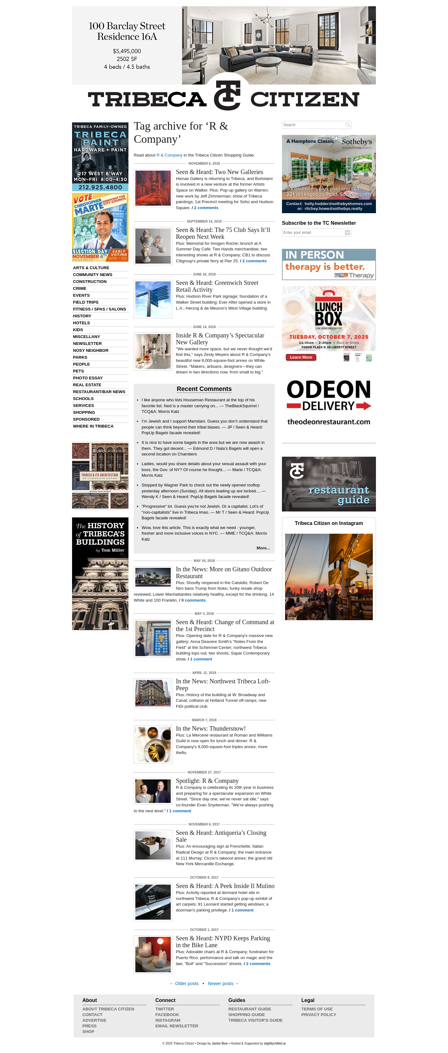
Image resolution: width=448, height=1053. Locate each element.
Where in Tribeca (93, 426)
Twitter (164, 1009)
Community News (92, 274)
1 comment (201, 659)
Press (89, 1026)
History (82, 316)
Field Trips (85, 302)
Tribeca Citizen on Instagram (329, 523)
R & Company (170, 155)
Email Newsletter (176, 1026)
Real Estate (87, 385)
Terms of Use (317, 1009)
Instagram (167, 1020)
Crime (79, 288)
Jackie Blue (220, 1043)
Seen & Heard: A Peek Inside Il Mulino (225, 885)
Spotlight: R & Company (207, 780)
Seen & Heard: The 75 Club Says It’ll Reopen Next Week (223, 233)
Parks (80, 357)
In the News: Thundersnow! (211, 728)
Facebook (167, 1014)
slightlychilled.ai (274, 1043)
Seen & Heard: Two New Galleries (219, 171)
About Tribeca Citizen (108, 1009)
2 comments (206, 207)
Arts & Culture (91, 267)
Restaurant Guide (249, 1009)
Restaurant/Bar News (99, 391)
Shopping (84, 412)
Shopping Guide (246, 1014)
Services (83, 405)
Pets (78, 371)
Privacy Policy (318, 1014)
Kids (78, 329)
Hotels (81, 323)
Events (81, 295)
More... (263, 548)
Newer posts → (223, 983)
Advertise (94, 1020)
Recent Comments (204, 388)
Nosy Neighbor (90, 350)
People (81, 364)
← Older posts (184, 983)
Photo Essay (88, 378)
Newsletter (87, 343)
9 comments (193, 600)
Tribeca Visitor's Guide (255, 1020)
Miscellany (86, 336)
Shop (88, 1031)
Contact (92, 1014)
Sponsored (86, 419)
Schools (83, 398)
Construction (90, 281)
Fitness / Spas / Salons (99, 309)
